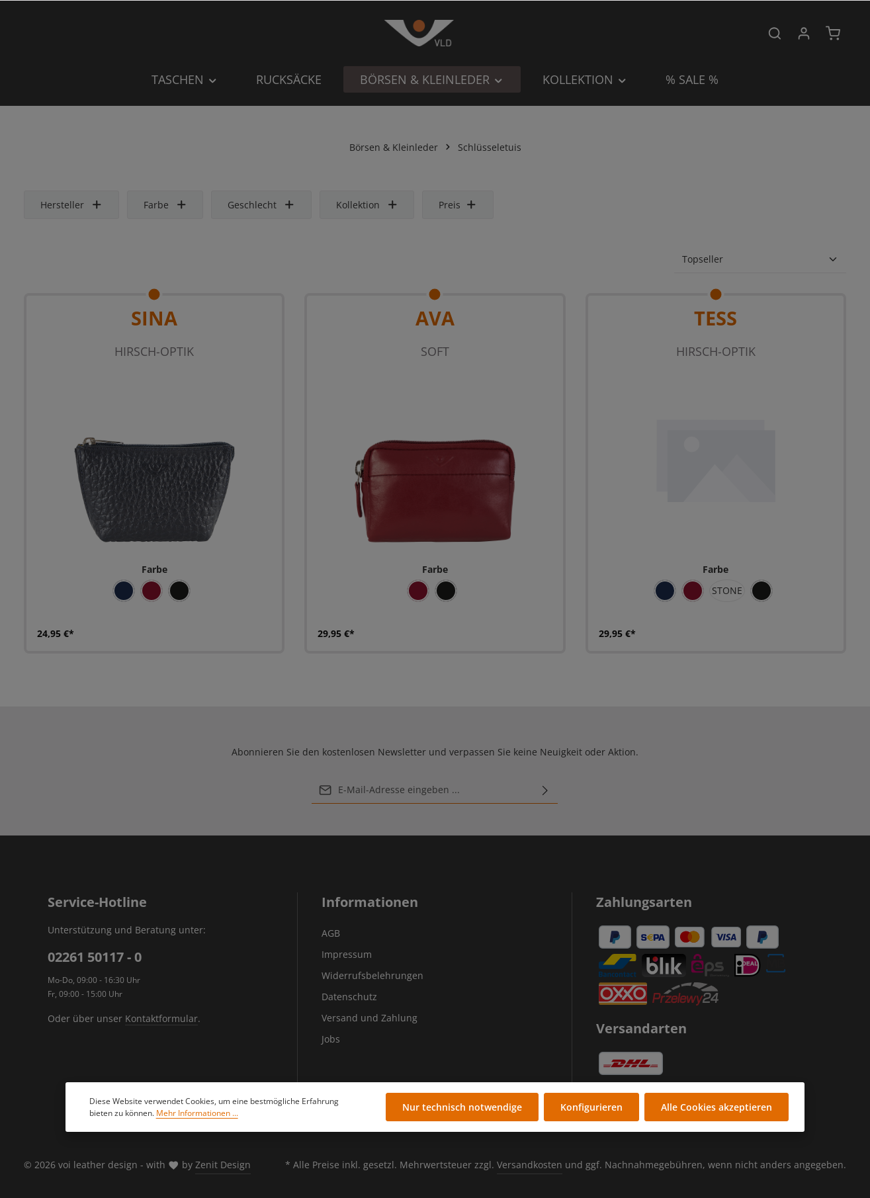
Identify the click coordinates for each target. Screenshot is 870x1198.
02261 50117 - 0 (95, 957)
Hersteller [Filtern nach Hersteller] (71, 204)
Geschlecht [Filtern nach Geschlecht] (261, 204)
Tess (715, 317)
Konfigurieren (591, 1107)
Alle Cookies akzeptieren (716, 1107)
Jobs (331, 1039)
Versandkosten (529, 1164)
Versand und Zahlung (369, 1017)
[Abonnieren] (545, 790)
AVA (435, 317)
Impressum (347, 954)
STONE (727, 590)
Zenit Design (223, 1164)
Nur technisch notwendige (462, 1107)
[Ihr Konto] (804, 33)
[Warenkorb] (833, 33)
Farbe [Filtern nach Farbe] (165, 204)
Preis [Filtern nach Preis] (458, 204)
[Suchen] (774, 33)
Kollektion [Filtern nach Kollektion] (367, 204)
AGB (331, 933)
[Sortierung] (760, 259)
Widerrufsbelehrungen (372, 975)
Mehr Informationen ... (197, 1113)
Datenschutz (349, 996)
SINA (154, 317)
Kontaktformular (161, 1018)
